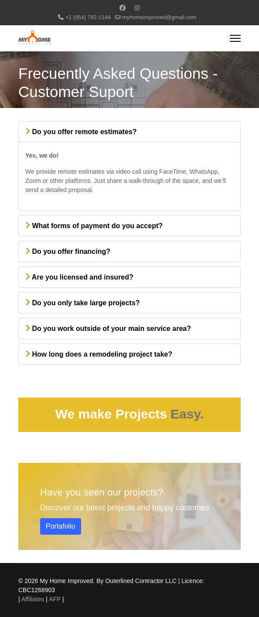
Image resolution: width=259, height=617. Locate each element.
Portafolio (60, 526)
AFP (55, 599)
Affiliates (32, 599)
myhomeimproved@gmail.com (159, 17)
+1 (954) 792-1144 (88, 17)
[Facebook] (122, 7)
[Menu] (235, 38)
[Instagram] (137, 7)
